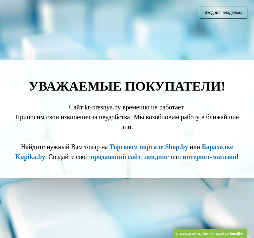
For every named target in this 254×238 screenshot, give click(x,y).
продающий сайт (116, 156)
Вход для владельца (223, 12)
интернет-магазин (209, 156)
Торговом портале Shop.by (148, 146)
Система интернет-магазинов (210, 233)
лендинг (157, 156)
